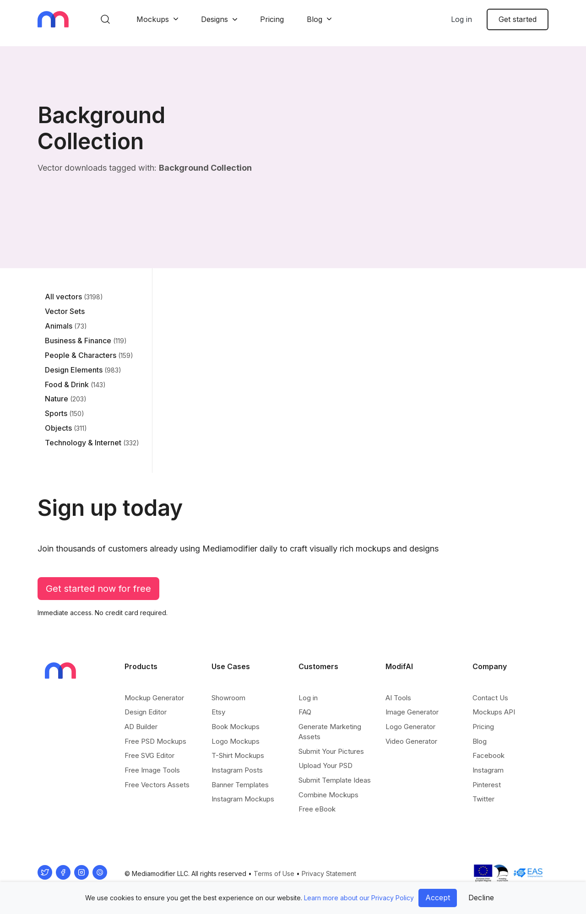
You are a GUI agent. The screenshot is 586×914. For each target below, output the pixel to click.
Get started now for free (98, 588)
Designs (214, 19)
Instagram (488, 770)
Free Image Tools (152, 770)
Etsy (218, 712)
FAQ (304, 712)
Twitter (483, 799)
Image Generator (412, 712)
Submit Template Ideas (334, 780)
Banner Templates (240, 784)
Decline (481, 897)
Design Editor (146, 712)
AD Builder (141, 726)
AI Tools (398, 697)
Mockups (152, 19)
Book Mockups (236, 726)
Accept (437, 897)
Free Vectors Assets (157, 784)
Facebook (488, 755)
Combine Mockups (328, 794)
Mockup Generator (154, 697)
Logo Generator (410, 726)
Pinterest (486, 784)
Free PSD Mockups (155, 741)
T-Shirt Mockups (238, 755)
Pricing (272, 19)
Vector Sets (65, 311)
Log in (461, 19)
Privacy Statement (329, 873)
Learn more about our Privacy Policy (359, 898)
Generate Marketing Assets (329, 731)
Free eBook (317, 809)
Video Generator (411, 741)
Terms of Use (274, 873)
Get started (518, 19)
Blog (314, 19)
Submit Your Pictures (331, 751)
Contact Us (490, 697)
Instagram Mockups (243, 799)
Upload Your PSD (325, 765)
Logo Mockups (236, 741)
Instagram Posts (237, 770)
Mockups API (493, 712)
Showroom (228, 697)
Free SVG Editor (149, 755)
